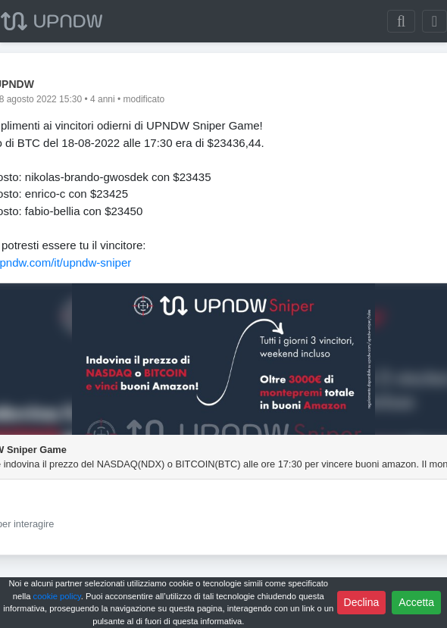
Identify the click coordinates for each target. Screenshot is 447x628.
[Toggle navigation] (434, 21)
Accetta (416, 602)
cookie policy (57, 596)
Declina (362, 602)
